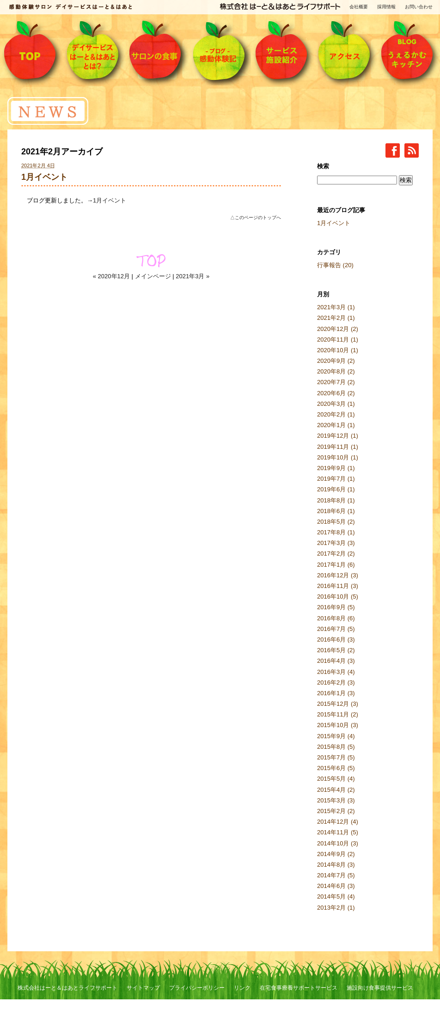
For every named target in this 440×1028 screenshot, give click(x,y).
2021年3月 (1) (336, 307)
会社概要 (358, 6)
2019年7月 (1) (336, 478)
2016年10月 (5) (337, 596)
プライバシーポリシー (197, 988)
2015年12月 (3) (337, 703)
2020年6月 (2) (336, 393)
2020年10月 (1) (337, 350)
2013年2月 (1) (336, 907)
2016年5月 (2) (336, 650)
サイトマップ (143, 988)
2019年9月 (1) (336, 468)
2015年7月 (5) (336, 757)
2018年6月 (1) (336, 511)
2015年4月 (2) (336, 789)
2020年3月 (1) (336, 403)
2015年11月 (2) (337, 714)
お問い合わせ (419, 6)
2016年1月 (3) (336, 693)
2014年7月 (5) (336, 875)
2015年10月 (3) (337, 725)
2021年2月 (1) (336, 317)
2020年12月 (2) (337, 328)
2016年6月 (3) (336, 639)
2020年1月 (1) (336, 425)
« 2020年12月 (111, 276)
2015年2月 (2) (336, 811)
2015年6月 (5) (336, 768)
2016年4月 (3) (336, 660)
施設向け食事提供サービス (380, 988)
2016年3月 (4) (336, 671)
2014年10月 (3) (337, 843)
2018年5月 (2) (336, 521)
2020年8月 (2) (336, 371)
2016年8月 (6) (336, 618)
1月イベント (44, 177)
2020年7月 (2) (336, 382)
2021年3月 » (192, 276)
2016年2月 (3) (336, 682)
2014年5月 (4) (336, 896)
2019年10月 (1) (337, 457)
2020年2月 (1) (336, 414)
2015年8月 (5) (336, 746)
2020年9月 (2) (336, 360)
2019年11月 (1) (337, 446)
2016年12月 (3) (337, 575)
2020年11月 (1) (337, 339)
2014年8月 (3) (336, 864)
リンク (242, 988)
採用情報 (386, 6)
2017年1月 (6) (336, 564)
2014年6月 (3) (336, 885)
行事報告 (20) (335, 265)
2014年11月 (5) (337, 832)
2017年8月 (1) (336, 532)
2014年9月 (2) (336, 854)
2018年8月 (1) (336, 500)
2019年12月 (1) (337, 435)
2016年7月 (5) (336, 628)
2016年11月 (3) (337, 585)
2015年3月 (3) (336, 800)
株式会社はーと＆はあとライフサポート (67, 988)
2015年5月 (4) (336, 778)
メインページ (153, 276)
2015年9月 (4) (336, 736)
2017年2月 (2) (336, 553)
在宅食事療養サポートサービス (298, 988)
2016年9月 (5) (336, 607)
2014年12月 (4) (337, 821)
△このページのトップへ (255, 217)
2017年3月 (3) (336, 542)
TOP (151, 260)
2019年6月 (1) (336, 489)
